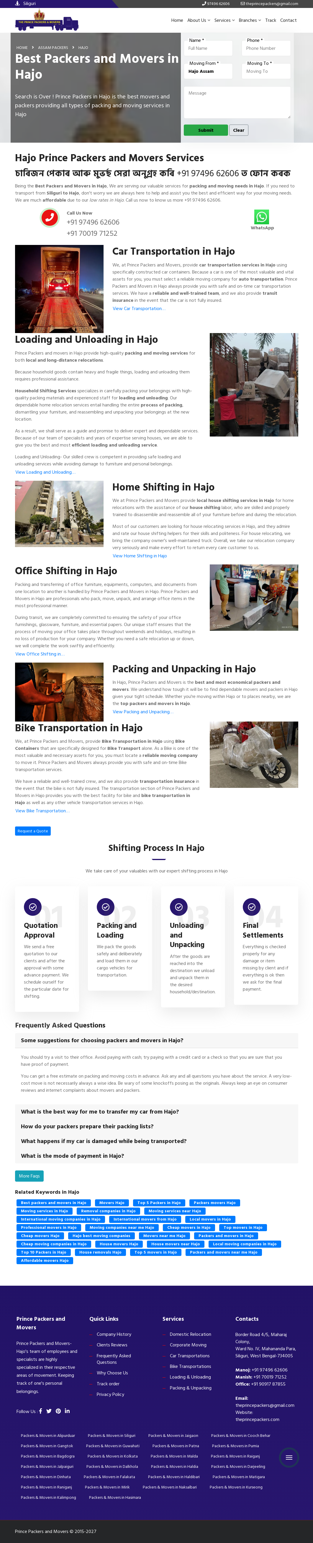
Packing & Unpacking (191, 1388)
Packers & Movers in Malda (174, 1456)
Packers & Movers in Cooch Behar (240, 1435)
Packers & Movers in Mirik (107, 1487)
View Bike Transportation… (42, 811)
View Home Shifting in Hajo (140, 556)
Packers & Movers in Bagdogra (48, 1456)
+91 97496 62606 (208, 174)
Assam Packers (53, 47)
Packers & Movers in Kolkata (113, 1456)
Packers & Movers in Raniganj (46, 1487)
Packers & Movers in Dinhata (46, 1476)
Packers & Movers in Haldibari (174, 1476)
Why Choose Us (112, 1373)
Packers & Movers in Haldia (174, 1466)
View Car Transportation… (139, 308)
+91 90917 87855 (268, 1384)
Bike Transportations (190, 1366)
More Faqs (29, 1176)
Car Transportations (190, 1356)
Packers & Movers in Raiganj (235, 1456)
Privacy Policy (110, 1394)
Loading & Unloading (190, 1377)
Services (224, 20)
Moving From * (204, 63)
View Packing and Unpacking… (143, 712)
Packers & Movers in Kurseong (236, 1487)
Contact (288, 20)
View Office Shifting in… (40, 654)
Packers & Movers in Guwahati (113, 1445)
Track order (108, 1384)
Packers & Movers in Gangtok (47, 1445)
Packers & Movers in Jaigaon (173, 1435)
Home (177, 20)
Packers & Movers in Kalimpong (48, 1497)
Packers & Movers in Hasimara (115, 1497)
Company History (114, 1334)
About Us (198, 20)
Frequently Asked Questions (114, 1359)
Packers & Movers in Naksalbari (170, 1487)
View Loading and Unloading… (45, 472)
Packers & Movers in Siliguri (111, 1435)
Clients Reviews (112, 1345)
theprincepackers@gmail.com (264, 1405)
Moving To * (259, 63)
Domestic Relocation (190, 1334)
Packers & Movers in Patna (176, 1445)
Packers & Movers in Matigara (239, 1476)
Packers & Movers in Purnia (235, 1445)
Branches (250, 20)
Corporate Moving (188, 1345)
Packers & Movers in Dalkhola (112, 1466)
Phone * (255, 40)
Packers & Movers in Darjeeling (238, 1466)
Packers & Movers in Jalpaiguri (47, 1466)
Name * (196, 40)
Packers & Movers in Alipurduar (48, 1435)
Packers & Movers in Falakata (109, 1476)
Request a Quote (33, 831)
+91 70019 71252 (92, 233)
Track (270, 20)
